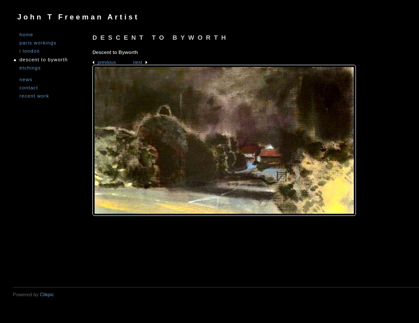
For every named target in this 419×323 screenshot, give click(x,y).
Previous (107, 62)
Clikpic (47, 294)
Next (137, 62)
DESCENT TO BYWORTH (43, 59)
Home (26, 34)
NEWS (25, 79)
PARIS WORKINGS (38, 43)
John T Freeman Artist (78, 17)
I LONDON (29, 51)
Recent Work (34, 96)
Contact (28, 88)
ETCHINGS (30, 68)
